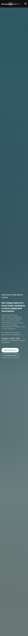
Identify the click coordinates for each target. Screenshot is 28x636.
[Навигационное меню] (25, 3)
